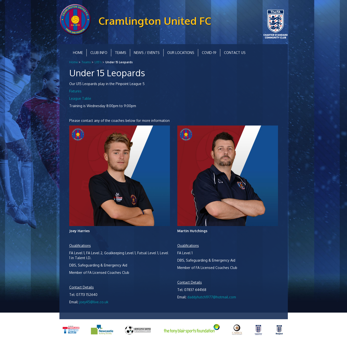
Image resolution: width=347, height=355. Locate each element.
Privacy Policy (69, 347)
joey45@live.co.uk (93, 302)
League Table (80, 98)
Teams (120, 53)
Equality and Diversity (99, 347)
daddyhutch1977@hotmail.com (211, 297)
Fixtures (75, 91)
